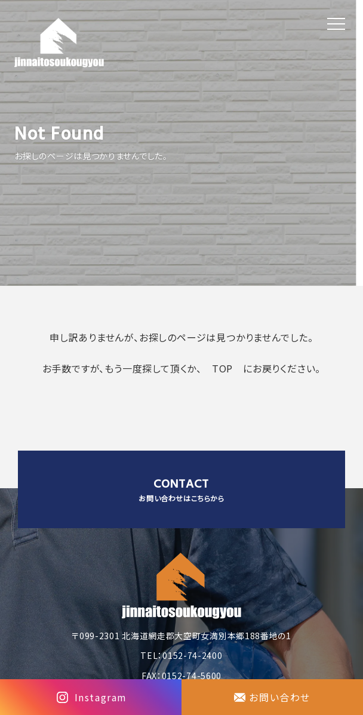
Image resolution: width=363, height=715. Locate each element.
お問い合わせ (279, 697)
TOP (222, 368)
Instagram (101, 697)
